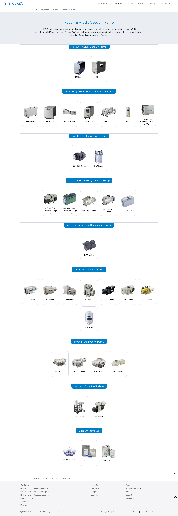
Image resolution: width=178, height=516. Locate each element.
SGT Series (98, 158)
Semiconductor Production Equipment (34, 488)
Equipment (95, 488)
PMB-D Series (79, 364)
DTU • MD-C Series (108, 202)
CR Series (89, 114)
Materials (23, 505)
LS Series (98, 69)
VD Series (30, 292)
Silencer (127, 114)
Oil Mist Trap (89, 319)
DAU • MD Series (89, 203)
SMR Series (89, 453)
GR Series (108, 114)
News (130, 3)
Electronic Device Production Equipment (35, 492)
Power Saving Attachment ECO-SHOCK (147, 113)
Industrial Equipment (28, 498)
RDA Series (30, 114)
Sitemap (155, 512)
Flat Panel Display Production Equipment (35, 495)
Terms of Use (145, 512)
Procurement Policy (131, 512)
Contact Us (168, 3)
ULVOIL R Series (69, 452)
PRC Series (60, 364)
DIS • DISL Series (79, 158)
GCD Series (147, 292)
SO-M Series (108, 453)
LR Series (50, 114)
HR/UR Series (69, 114)
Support (154, 3)
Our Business (103, 3)
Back (34, 10)
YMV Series (79, 408)
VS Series (50, 292)
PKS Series (89, 292)
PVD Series (69, 292)
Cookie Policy (117, 512)
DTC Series (127, 203)
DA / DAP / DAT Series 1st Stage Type (50, 202)
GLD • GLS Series (108, 292)
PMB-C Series (98, 364)
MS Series (79, 69)
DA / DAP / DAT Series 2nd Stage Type (69, 202)
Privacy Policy (106, 512)
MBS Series (118, 364)
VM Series (98, 408)
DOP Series (89, 247)
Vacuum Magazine (133, 488)
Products (118, 3)
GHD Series (127, 292)
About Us (141, 3)
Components (44, 10)
